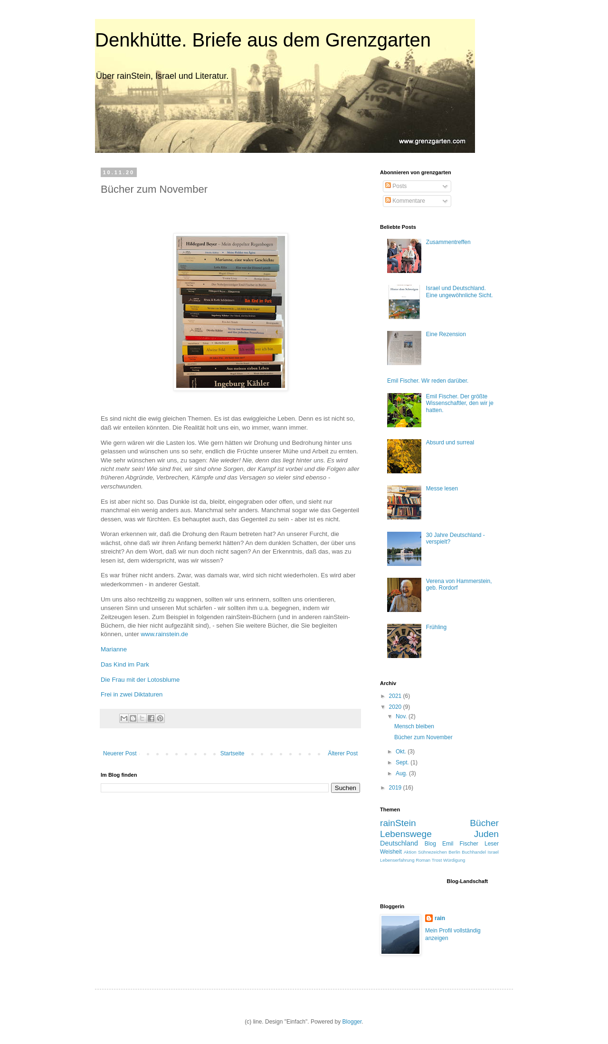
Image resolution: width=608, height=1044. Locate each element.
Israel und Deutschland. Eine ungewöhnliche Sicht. (459, 291)
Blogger (352, 1021)
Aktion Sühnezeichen (425, 852)
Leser (491, 843)
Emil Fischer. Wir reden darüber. (427, 380)
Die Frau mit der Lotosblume (140, 679)
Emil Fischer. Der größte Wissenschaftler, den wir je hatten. (460, 403)
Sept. (403, 762)
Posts (396, 186)
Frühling (436, 627)
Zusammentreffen (448, 242)
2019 (396, 787)
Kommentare (405, 201)
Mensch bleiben (414, 726)
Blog (430, 843)
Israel (493, 852)
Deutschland (399, 843)
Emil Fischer (460, 843)
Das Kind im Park (125, 664)
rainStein (398, 823)
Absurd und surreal (450, 442)
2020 (396, 707)
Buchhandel (474, 852)
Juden (486, 834)
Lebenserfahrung (397, 860)
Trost (437, 860)
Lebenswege (406, 834)
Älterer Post (343, 753)
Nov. (402, 716)
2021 (396, 696)
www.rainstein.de (164, 634)
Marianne (114, 649)
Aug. (402, 773)
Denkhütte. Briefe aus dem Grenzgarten (263, 39)
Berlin (454, 852)
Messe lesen (442, 488)
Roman (423, 860)
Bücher (484, 823)
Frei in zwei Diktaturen (131, 694)
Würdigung (454, 860)
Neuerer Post (120, 753)
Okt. (402, 751)
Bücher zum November (423, 737)
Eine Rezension (446, 334)
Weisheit (391, 851)
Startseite (232, 753)
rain (440, 918)
